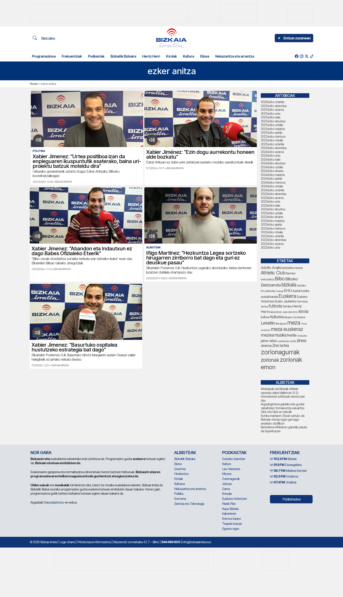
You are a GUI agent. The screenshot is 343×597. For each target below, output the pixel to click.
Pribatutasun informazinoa (94, 542)
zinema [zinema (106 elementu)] (266, 345)
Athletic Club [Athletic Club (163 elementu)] (273, 273)
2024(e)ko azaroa (272, 152)
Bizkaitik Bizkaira (123, 56)
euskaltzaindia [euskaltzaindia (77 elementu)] (269, 296)
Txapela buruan (232, 523)
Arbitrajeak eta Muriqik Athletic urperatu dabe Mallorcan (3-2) (279, 391)
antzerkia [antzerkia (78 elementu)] (288, 268)
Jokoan (227, 484)
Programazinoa (44, 56)
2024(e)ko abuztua (273, 163)
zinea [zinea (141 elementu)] (301, 340)
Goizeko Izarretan (233, 459)
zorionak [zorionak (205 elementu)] (270, 360)
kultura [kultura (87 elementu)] (265, 317)
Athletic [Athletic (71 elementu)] (298, 268)
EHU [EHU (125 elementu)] (288, 290)
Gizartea (180, 469)
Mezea (226, 474)
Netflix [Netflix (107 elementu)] (292, 335)
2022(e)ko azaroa (272, 244)
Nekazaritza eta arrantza (234, 56)
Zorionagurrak (231, 479)
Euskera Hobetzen (234, 499)
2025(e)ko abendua (273, 106)
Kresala (227, 494)
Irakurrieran (229, 513)
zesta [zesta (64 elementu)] (293, 341)
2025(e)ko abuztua (273, 121)
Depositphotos (54, 502)
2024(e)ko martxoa (273, 182)
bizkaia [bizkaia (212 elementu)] (288, 284)
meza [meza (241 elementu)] (293, 322)
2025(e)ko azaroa (272, 109)
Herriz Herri (151, 56)
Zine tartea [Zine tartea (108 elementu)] (280, 345)
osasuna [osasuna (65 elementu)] (302, 335)
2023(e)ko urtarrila (272, 236)
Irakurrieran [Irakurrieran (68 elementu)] (275, 312)
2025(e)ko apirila (271, 132)
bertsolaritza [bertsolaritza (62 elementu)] (267, 279)
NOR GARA (40, 452)
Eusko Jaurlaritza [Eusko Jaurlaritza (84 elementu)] (285, 301)
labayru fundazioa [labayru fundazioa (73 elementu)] (294, 317)
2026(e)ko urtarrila (272, 102)
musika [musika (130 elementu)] (280, 335)
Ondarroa (284, 476)
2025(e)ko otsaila (272, 140)
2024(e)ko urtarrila (272, 190)
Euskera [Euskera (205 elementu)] (287, 296)
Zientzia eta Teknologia (189, 504)
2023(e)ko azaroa (272, 198)
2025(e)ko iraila (270, 117)
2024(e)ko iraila (270, 159)
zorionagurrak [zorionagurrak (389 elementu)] (280, 352)
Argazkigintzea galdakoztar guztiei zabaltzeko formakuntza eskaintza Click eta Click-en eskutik (282, 408)
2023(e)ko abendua (273, 194)
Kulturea (179, 484)
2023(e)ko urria (270, 201)
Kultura (188, 56)
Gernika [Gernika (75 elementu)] (287, 306)
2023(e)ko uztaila (272, 213)
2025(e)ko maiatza (273, 129)
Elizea (204, 56)
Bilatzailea (44, 38)
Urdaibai (283, 482)
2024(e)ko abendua (273, 148)
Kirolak (171, 56)
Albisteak (185, 452)
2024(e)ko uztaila (272, 167)
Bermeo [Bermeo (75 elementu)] (291, 273)
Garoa (226, 489)
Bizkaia (283, 459)
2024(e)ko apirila (271, 178)
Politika (178, 494)
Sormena (180, 499)
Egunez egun (230, 529)
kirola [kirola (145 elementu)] (303, 311)
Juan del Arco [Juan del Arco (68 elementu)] (290, 312)
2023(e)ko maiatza (272, 221)
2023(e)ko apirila (271, 224)
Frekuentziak (72, 56)
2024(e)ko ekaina (272, 171)
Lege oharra (67, 542)
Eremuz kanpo (231, 518)
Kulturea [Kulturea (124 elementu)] (276, 316)
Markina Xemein (288, 471)
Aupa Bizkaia (230, 509)
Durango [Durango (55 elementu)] (279, 291)
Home (34, 84)
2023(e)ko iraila (270, 205)
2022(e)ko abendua (273, 240)
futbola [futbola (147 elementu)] (275, 306)
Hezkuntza (181, 474)
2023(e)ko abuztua (273, 209)
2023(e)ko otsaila (272, 232)
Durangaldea (285, 465)
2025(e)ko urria (270, 113)
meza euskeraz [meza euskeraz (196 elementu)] (287, 329)
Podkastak (96, 56)
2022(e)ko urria (270, 247)
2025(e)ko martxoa (273, 136)
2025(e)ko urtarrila (272, 144)
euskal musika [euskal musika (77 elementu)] (300, 291)
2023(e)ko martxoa (273, 228)
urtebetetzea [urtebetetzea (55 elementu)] (283, 341)
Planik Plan (229, 504)
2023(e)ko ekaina (272, 217)
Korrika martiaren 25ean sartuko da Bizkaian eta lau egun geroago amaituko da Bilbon (282, 419)
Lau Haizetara (231, 469)
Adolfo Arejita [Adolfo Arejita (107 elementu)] (271, 267)
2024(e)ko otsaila (272, 186)
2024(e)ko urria (270, 155)
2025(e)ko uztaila (272, 125)
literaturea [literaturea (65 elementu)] (281, 323)
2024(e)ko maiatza (273, 175)
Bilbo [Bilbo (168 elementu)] (280, 278)
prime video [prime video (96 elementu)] (269, 341)
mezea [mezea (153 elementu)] (267, 335)
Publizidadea (291, 499)
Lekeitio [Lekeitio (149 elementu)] (268, 323)
